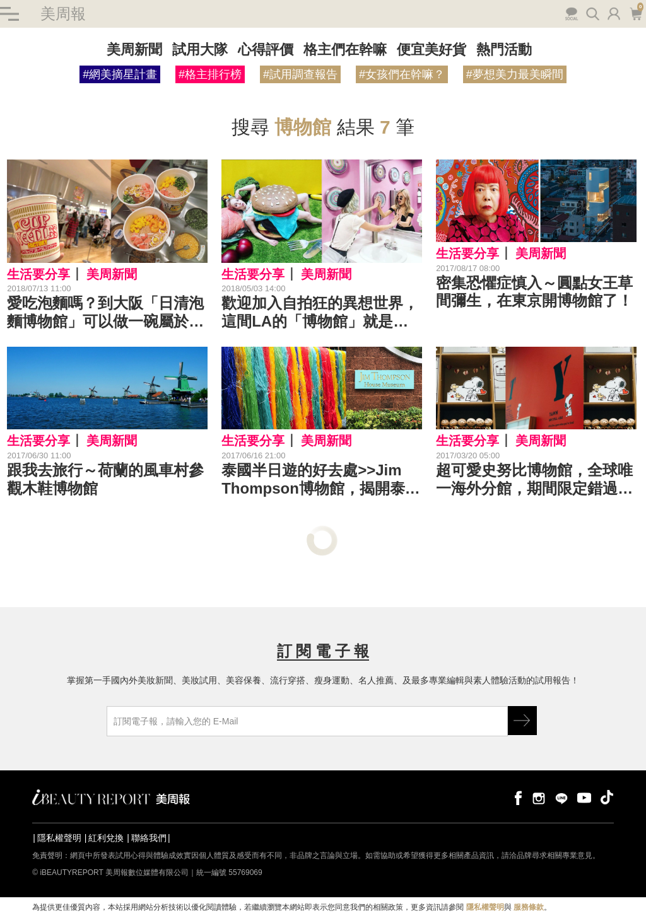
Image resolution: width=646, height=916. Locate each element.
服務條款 (529, 907)
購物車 (635, 12)
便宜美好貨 (431, 49)
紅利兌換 (106, 838)
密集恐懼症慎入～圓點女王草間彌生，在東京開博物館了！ (534, 292)
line (561, 797)
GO (522, 720)
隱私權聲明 (59, 838)
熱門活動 (504, 49)
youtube (584, 797)
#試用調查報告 (300, 74)
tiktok (607, 797)
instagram (539, 797)
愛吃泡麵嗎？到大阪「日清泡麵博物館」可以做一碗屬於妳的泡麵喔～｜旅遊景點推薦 (105, 312)
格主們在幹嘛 (345, 49)
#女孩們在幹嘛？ (402, 74)
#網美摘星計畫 (120, 74)
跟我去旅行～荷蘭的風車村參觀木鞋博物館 (105, 479)
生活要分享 (38, 274)
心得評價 (265, 49)
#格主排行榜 (210, 74)
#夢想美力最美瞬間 (514, 74)
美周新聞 (134, 49)
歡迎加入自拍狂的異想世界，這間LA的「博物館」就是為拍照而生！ (319, 312)
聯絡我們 (149, 838)
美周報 (63, 13)
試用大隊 (200, 49)
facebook (516, 797)
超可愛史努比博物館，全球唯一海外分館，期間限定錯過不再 (534, 479)
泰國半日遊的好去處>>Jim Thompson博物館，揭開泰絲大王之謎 (320, 479)
